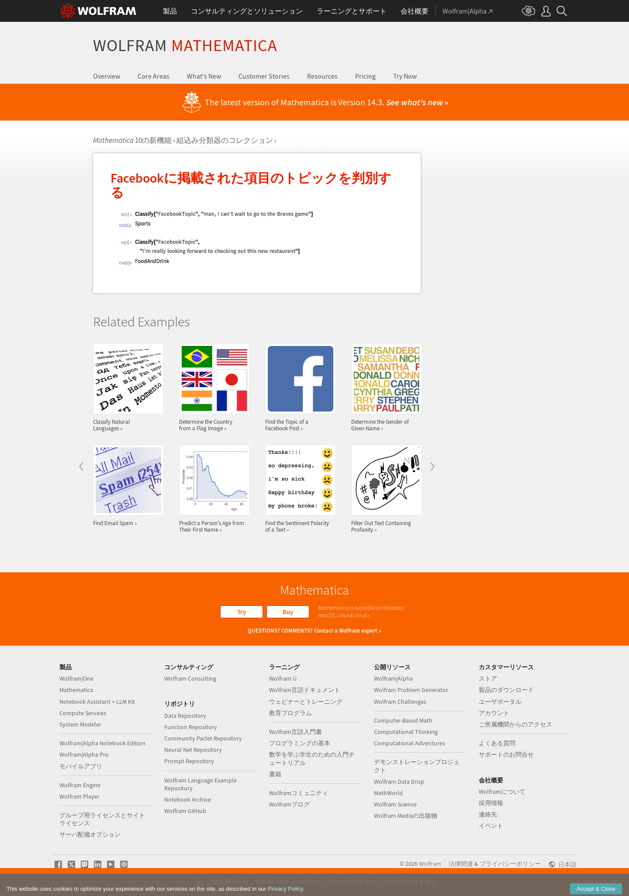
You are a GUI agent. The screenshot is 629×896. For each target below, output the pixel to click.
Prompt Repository (189, 761)
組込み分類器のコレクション (224, 140)
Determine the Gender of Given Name (384, 387)
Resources (322, 76)
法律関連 (461, 864)
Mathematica (76, 690)
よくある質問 (497, 743)
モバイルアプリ (80, 766)
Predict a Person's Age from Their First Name (212, 489)
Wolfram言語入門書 (295, 732)
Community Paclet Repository (203, 738)
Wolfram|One (76, 678)
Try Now (405, 76)
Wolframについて (502, 792)
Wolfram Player (79, 796)
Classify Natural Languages (126, 387)
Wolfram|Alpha (393, 678)
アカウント (494, 713)
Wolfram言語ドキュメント (304, 690)
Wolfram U (283, 678)
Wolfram (185, 45)
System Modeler (80, 724)
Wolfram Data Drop (399, 781)
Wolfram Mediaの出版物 (405, 816)
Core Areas (153, 76)
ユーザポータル (500, 702)
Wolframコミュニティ (298, 793)
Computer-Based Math (403, 720)
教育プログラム (290, 713)
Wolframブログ (289, 804)
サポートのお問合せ (506, 754)
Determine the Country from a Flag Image (212, 387)
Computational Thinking (406, 732)
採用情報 (491, 803)
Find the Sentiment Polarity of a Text (298, 489)
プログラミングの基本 (299, 743)
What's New (204, 76)
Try (241, 612)
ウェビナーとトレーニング (305, 702)
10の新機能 (132, 140)
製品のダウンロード (506, 690)
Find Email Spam (126, 485)
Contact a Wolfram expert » (347, 630)
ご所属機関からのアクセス (515, 724)
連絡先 (488, 814)
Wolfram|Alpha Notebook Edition (102, 743)
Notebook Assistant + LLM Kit (97, 702)
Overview (106, 76)
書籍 (275, 774)
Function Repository (190, 727)
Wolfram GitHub (185, 811)
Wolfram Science (395, 804)
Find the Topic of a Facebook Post (298, 387)
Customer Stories (264, 76)
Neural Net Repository (193, 750)
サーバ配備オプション (90, 834)
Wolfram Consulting (190, 678)
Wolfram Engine (79, 785)
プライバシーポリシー (510, 864)
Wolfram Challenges (400, 702)
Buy (288, 612)
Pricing (365, 76)
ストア (488, 678)
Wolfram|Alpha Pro (84, 754)
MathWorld (388, 793)
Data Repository (185, 716)
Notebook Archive (187, 799)
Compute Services (82, 713)
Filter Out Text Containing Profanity (384, 489)
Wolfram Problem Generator (411, 690)
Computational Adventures (409, 743)
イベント (491, 826)
